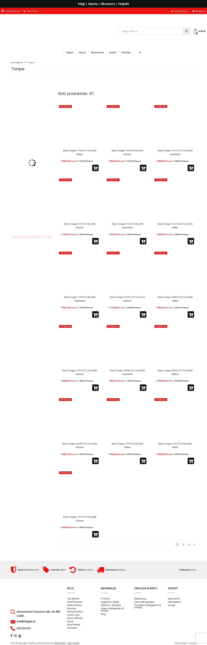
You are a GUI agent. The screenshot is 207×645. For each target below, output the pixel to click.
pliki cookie (73, 643)
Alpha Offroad (74, 605)
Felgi (68, 52)
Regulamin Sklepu (110, 601)
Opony (82, 52)
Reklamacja (140, 598)
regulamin (59, 643)
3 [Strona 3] (188, 544)
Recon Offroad (74, 618)
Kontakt (126, 52)
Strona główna (17, 62)
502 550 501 (32, 11)
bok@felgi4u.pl (12, 11)
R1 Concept (191, 643)
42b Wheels (73, 598)
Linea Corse (73, 614)
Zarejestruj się (179, 11)
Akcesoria (96, 52)
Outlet (112, 52)
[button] (95, 168)
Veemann (72, 627)
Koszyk (171, 605)
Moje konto (174, 598)
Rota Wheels (73, 624)
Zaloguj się (199, 11)
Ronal (70, 621)
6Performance (74, 601)
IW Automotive (75, 611)
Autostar (71, 608)
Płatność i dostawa (111, 605)
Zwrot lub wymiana (144, 601)
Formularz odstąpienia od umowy (147, 606)
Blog (103, 613)
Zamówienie (174, 601)
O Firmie (105, 598)
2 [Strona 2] (183, 544)
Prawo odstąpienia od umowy (112, 609)
